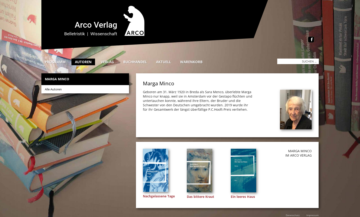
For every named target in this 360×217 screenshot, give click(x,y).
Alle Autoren (53, 89)
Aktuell (163, 61)
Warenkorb (191, 61)
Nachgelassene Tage (159, 196)
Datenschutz (293, 215)
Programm (55, 61)
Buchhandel (135, 61)
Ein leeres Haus (243, 196)
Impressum (312, 215)
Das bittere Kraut (200, 196)
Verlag (107, 61)
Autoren (83, 61)
